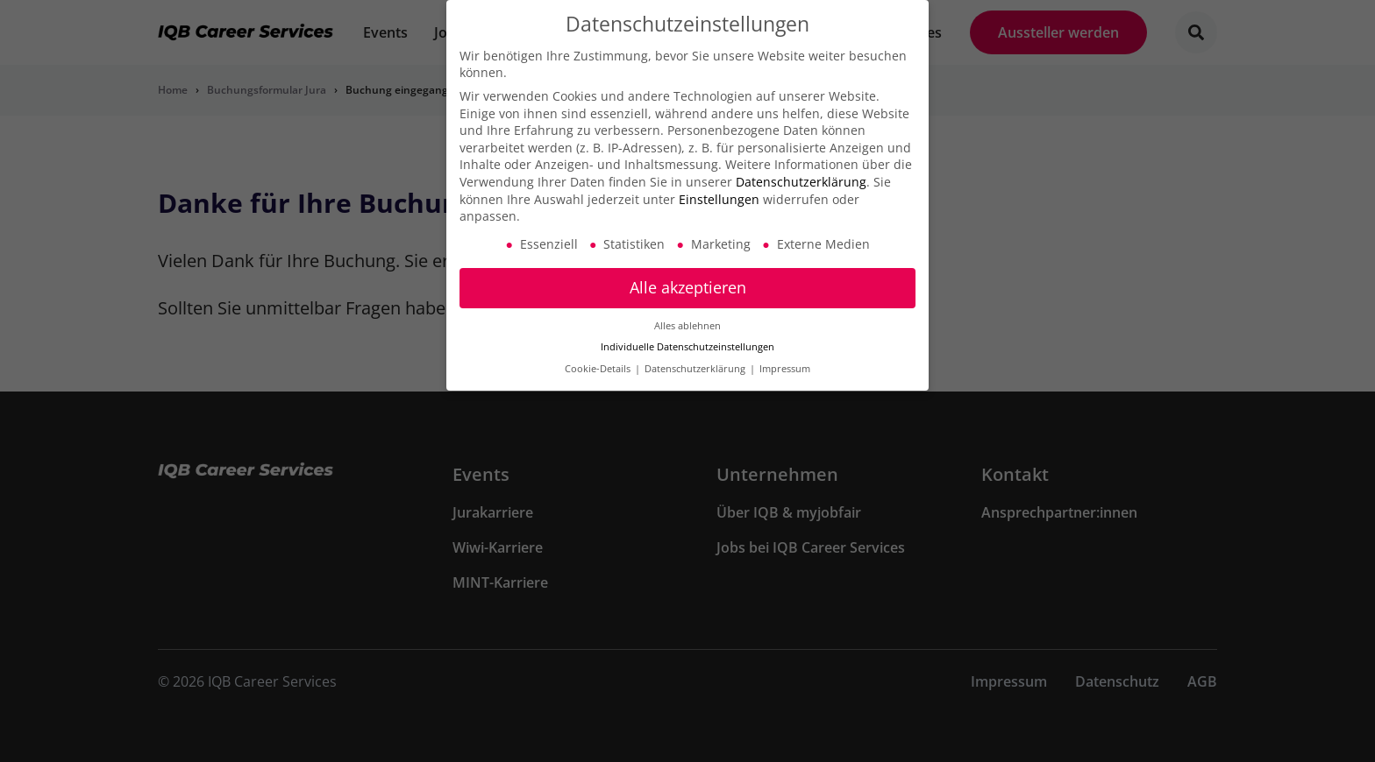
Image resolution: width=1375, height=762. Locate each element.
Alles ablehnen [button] (687, 319)
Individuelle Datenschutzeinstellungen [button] (687, 341)
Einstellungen (719, 192)
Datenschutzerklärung (801, 175)
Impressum (784, 362)
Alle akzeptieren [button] (688, 281)
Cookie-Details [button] (599, 362)
